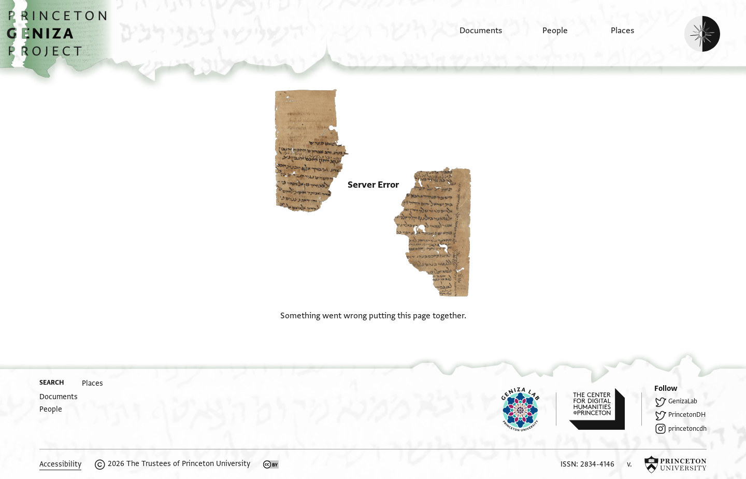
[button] (60, 39)
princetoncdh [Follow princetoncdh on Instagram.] (687, 429)
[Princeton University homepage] (675, 464)
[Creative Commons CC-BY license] (271, 464)
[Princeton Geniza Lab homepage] (528, 409)
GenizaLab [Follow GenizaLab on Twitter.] (682, 401)
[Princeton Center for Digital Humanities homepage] (605, 409)
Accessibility (60, 464)
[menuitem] (471, 35)
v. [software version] (629, 464)
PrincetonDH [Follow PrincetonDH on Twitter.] (687, 415)
